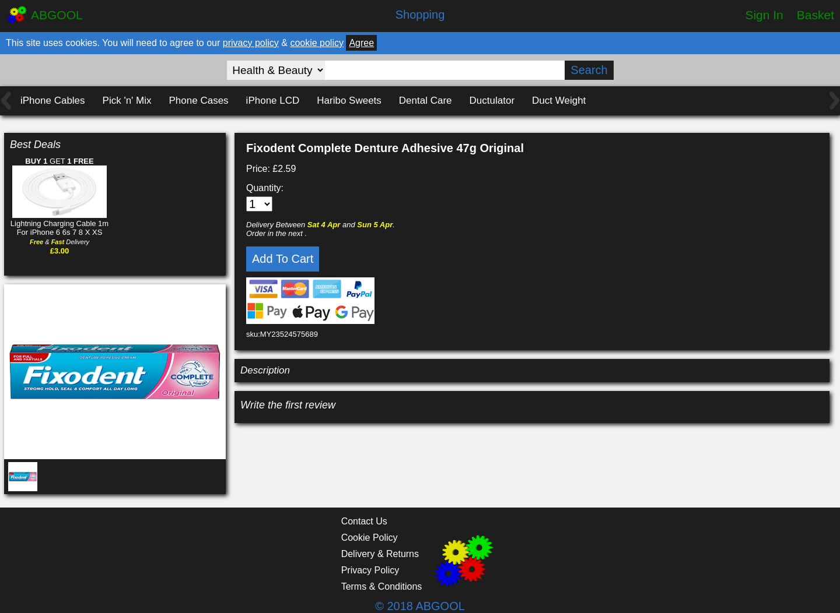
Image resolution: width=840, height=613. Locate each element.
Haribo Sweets (349, 100)
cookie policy (317, 43)
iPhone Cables (52, 100)
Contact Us (364, 521)
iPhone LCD (273, 100)
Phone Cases (199, 100)
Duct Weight (559, 100)
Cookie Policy (369, 537)
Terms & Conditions (381, 586)
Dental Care (425, 100)
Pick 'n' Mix (127, 100)
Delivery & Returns (380, 554)
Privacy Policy (370, 570)
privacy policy (251, 43)
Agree (361, 43)
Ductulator (492, 100)
